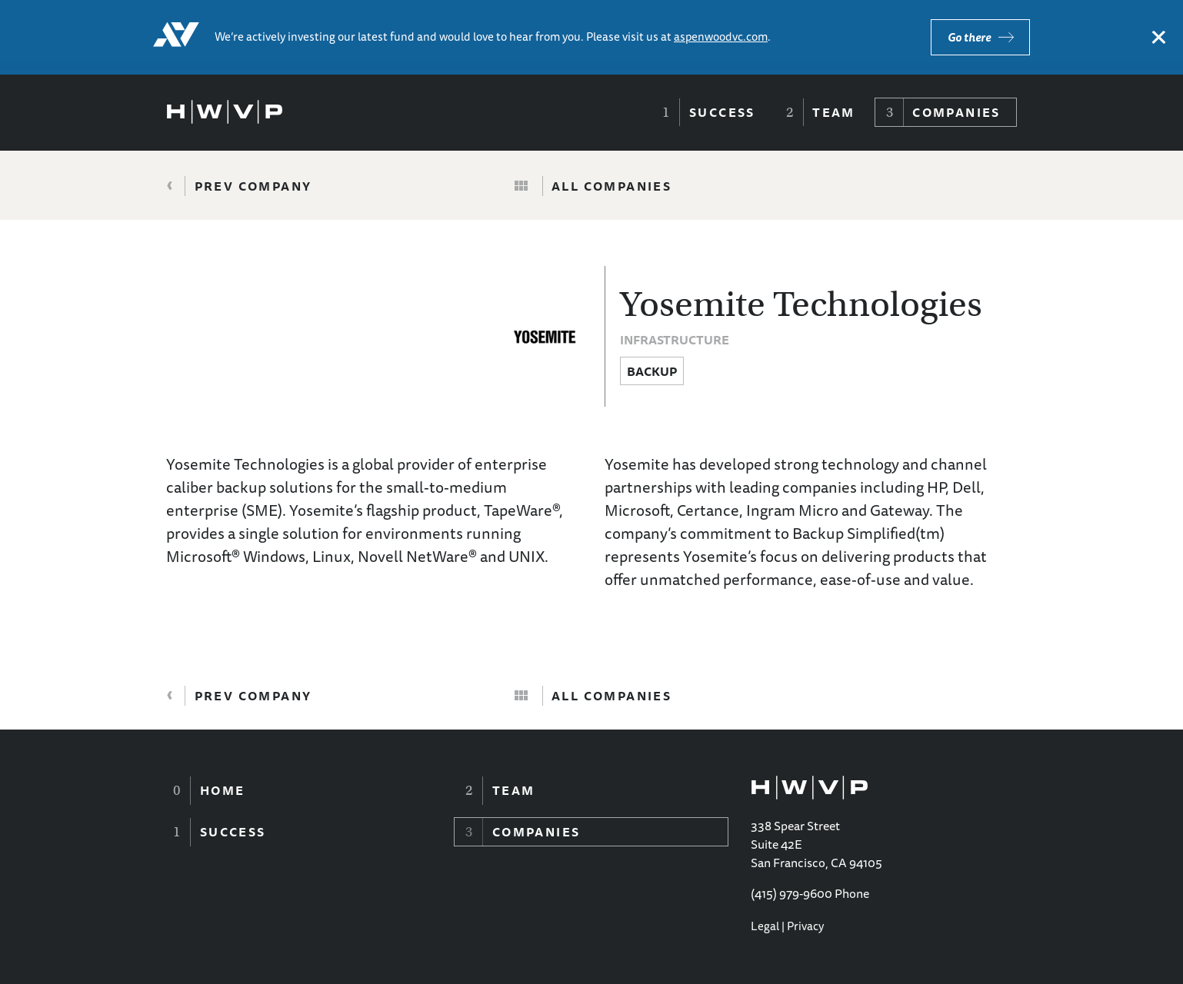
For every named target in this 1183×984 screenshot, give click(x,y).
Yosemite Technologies (801, 304)
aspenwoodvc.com (721, 36)
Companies (956, 112)
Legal (765, 926)
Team (833, 112)
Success (722, 112)
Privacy (805, 926)
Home (222, 790)
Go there (969, 37)
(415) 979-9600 (791, 893)
